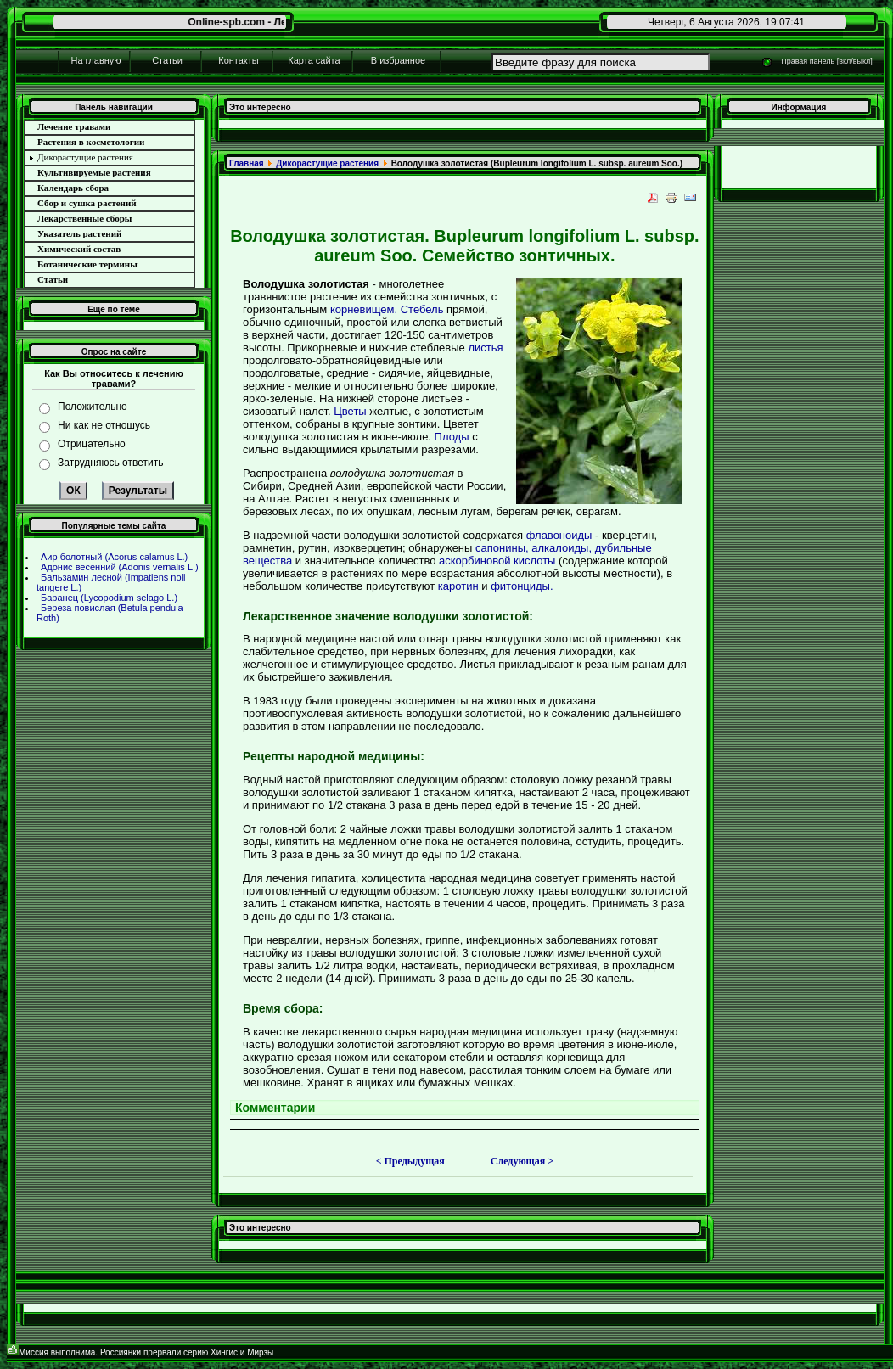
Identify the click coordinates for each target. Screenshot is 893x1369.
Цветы (350, 411)
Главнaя (246, 163)
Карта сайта (314, 60)
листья (485, 347)
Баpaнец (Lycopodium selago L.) (109, 597)
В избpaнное (398, 60)
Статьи (167, 60)
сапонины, (502, 547)
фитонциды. (522, 586)
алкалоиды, (561, 547)
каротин (458, 586)
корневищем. (363, 309)
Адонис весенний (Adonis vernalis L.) (120, 567)
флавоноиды (559, 535)
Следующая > (522, 1161)
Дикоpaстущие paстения (327, 163)
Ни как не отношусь (104, 425)
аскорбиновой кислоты (497, 560)
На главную (95, 60)
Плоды (452, 436)
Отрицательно (92, 444)
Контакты (238, 60)
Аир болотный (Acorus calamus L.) (114, 557)
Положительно (92, 406)
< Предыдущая (410, 1161)
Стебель (422, 309)
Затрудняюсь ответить (110, 462)
